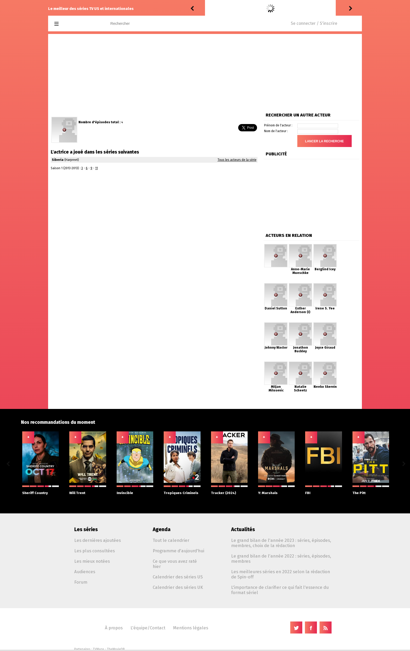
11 (96, 168)
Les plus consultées (94, 550)
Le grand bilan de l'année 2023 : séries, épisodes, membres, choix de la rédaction (281, 543)
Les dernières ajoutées (97, 540)
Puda (210, 8)
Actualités (243, 529)
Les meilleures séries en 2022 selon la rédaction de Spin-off (280, 574)
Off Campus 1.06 (276, 8)
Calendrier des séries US (178, 576)
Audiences (84, 571)
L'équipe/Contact (147, 627)
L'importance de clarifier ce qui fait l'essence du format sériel (280, 590)
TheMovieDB (116, 649)
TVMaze (98, 649)
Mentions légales (190, 627)
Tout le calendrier (171, 540)
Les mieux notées (92, 561)
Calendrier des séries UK (178, 587)
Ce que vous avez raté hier (175, 564)
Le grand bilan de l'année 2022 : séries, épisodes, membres (281, 558)
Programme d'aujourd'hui (178, 550)
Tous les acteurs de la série (237, 160)
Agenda (161, 529)
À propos (114, 627)
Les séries (86, 529)
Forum (80, 582)
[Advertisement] (205, 73)
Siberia (58, 160)
